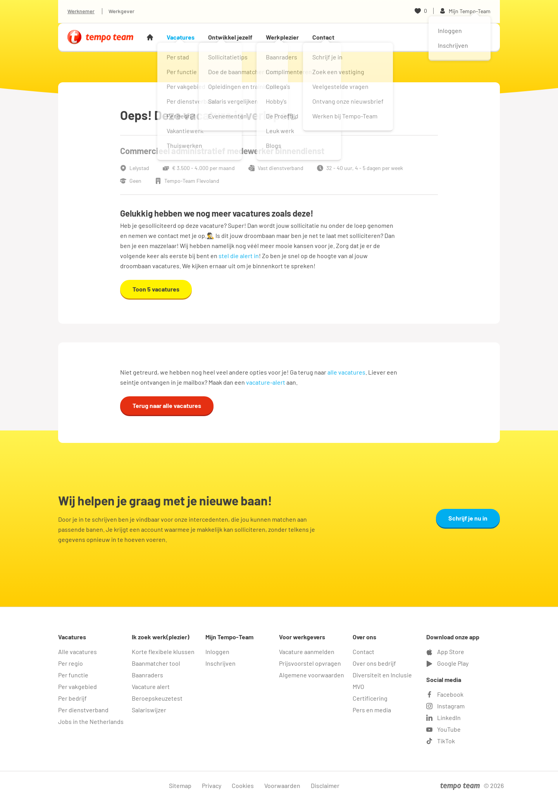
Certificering (370, 698)
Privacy (211, 785)
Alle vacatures (77, 651)
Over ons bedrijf (374, 663)
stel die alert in (239, 255)
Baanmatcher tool (156, 663)
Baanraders (147, 675)
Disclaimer (325, 785)
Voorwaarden (282, 785)
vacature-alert (265, 382)
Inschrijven (220, 663)
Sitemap (180, 785)
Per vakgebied (77, 686)
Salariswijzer (149, 709)
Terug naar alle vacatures (167, 405)
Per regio (70, 663)
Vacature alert (151, 686)
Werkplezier (282, 37)
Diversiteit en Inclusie (382, 675)
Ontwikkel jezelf (230, 37)
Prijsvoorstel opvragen (310, 663)
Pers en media (372, 709)
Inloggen (217, 651)
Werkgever (121, 11)
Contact (323, 37)
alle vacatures (346, 372)
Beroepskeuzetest (157, 698)
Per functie (73, 675)
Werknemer (81, 11)
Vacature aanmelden (306, 651)
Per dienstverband (83, 709)
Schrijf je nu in (467, 518)
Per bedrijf (72, 698)
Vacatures (181, 37)
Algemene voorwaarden (311, 675)
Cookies (243, 785)
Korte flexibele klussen (163, 651)
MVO (358, 686)
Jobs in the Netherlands (91, 721)
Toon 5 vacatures (156, 289)
